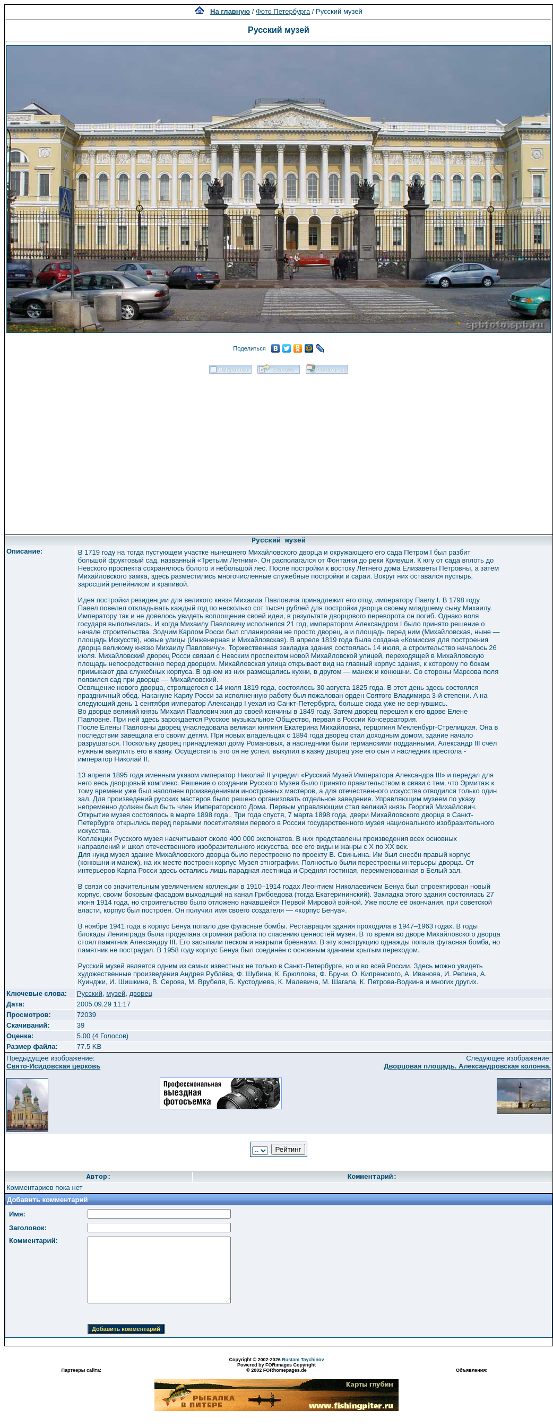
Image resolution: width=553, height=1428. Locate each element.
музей (115, 993)
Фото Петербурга (283, 11)
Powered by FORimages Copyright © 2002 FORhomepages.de (276, 1367)
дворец (140, 993)
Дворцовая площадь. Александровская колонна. (467, 1066)
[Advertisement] (278, 450)
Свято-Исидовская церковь (53, 1066)
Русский (89, 993)
